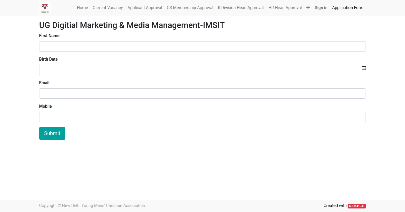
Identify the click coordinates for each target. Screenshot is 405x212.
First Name (49, 35)
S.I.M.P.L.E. (356, 206)
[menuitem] (82, 7)
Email (44, 82)
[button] (308, 7)
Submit (52, 133)
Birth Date (48, 59)
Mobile (45, 106)
